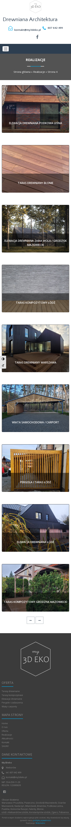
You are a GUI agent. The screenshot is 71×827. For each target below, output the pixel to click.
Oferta (5, 731)
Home (5, 723)
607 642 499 (55, 27)
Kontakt (5, 742)
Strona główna (22, 71)
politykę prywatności (42, 820)
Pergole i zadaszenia (12, 702)
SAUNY (5, 746)
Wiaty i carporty (9, 706)
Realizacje (39, 71)
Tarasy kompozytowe (12, 695)
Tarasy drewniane (11, 691)
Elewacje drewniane (12, 698)
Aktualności (7, 738)
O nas (4, 727)
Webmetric (40, 823)
